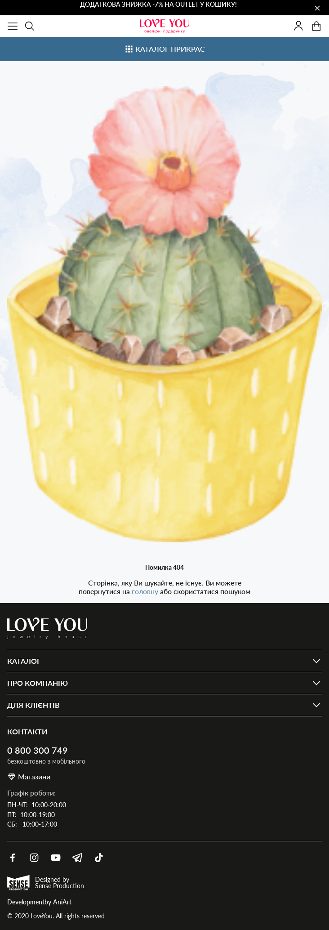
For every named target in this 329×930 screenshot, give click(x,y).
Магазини (28, 776)
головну (146, 591)
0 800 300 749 (37, 750)
